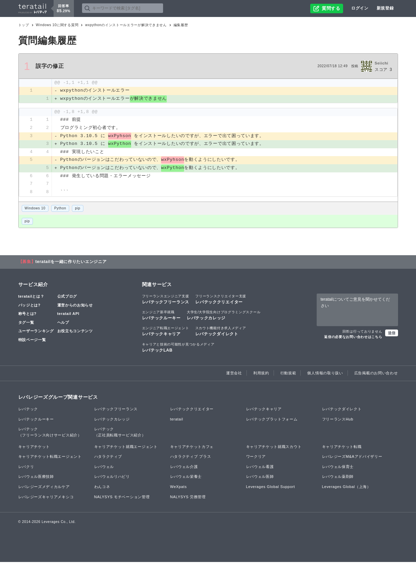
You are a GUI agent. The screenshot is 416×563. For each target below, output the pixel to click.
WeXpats (178, 488)
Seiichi (381, 63)
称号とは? (27, 315)
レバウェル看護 (260, 468)
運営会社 (234, 374)
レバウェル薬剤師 (338, 478)
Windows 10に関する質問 (57, 25)
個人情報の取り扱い (325, 374)
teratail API (68, 315)
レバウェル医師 (260, 478)
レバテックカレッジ (223, 316)
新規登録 (385, 8)
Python (60, 209)
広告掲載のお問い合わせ (376, 374)
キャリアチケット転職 (342, 448)
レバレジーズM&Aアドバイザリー (352, 457)
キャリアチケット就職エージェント (126, 448)
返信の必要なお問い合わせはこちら (353, 338)
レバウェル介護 (184, 468)
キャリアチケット (34, 448)
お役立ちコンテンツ (75, 332)
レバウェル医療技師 (36, 478)
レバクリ (26, 468)
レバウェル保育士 (338, 468)
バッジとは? (29, 306)
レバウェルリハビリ (112, 478)
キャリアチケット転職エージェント (50, 457)
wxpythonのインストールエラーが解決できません (125, 25)
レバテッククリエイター (220, 300)
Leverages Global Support (270, 488)
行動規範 (288, 374)
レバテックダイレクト (220, 332)
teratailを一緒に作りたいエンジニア (70, 262)
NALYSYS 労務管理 (188, 498)
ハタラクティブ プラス (190, 457)
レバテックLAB (178, 348)
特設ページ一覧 (32, 341)
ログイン (360, 8)
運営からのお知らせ (75, 306)
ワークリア (256, 457)
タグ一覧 (26, 323)
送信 (391, 334)
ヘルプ (63, 323)
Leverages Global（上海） (346, 488)
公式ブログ (67, 297)
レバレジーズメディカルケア (44, 488)
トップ (23, 25)
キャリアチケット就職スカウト (274, 448)
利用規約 (261, 374)
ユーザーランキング (36, 332)
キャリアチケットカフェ (192, 448)
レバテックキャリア (165, 332)
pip (77, 209)
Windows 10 (35, 209)
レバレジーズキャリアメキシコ (46, 498)
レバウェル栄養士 (186, 478)
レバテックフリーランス (166, 300)
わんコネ (102, 488)
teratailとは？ (31, 297)
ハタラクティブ (108, 457)
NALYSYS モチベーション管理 (122, 498)
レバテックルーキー (161, 316)
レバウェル (104, 468)
